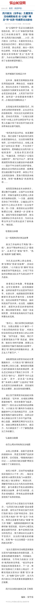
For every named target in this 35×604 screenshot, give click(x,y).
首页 (11, 8)
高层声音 (18, 8)
